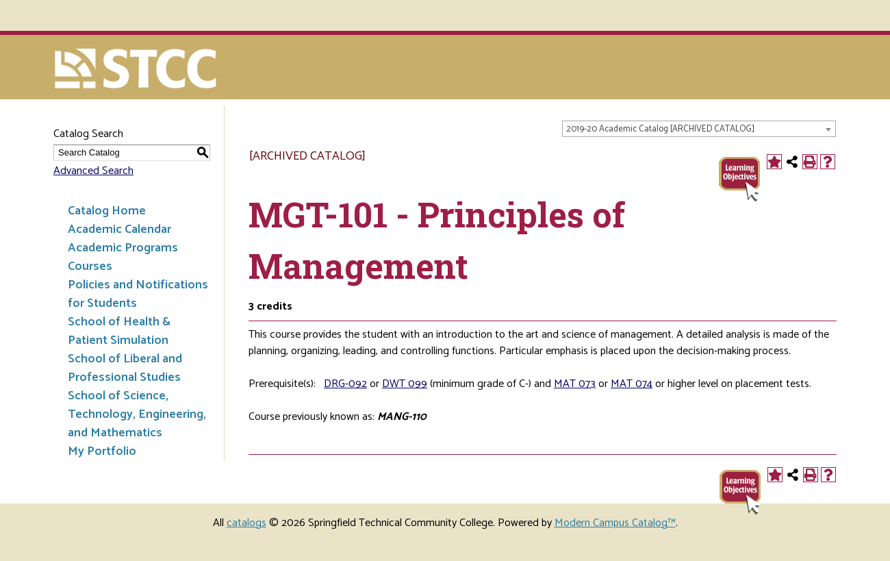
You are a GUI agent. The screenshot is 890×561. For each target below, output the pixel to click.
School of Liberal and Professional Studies (125, 368)
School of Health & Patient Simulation (119, 331)
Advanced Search (93, 171)
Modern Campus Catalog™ (615, 523)
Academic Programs (123, 248)
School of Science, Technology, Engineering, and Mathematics (137, 414)
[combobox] (699, 129)
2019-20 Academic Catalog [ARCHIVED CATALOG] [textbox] (660, 129)
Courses (90, 266)
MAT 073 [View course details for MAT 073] (575, 384)
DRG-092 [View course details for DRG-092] (345, 384)
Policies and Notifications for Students (138, 294)
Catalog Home (107, 211)
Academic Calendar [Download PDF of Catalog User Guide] (119, 229)
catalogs (246, 523)
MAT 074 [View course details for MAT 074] (631, 384)
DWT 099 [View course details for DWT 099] (404, 384)
